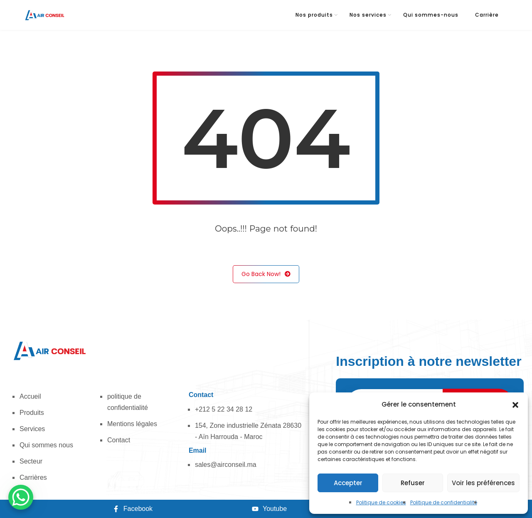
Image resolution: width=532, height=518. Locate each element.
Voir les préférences (483, 483)
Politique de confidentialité (443, 502)
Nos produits (314, 14)
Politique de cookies (381, 502)
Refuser (413, 483)
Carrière (487, 14)
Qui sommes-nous (430, 14)
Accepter (348, 483)
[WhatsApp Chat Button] (20, 497)
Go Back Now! (266, 274)
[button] (515, 404)
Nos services (368, 14)
